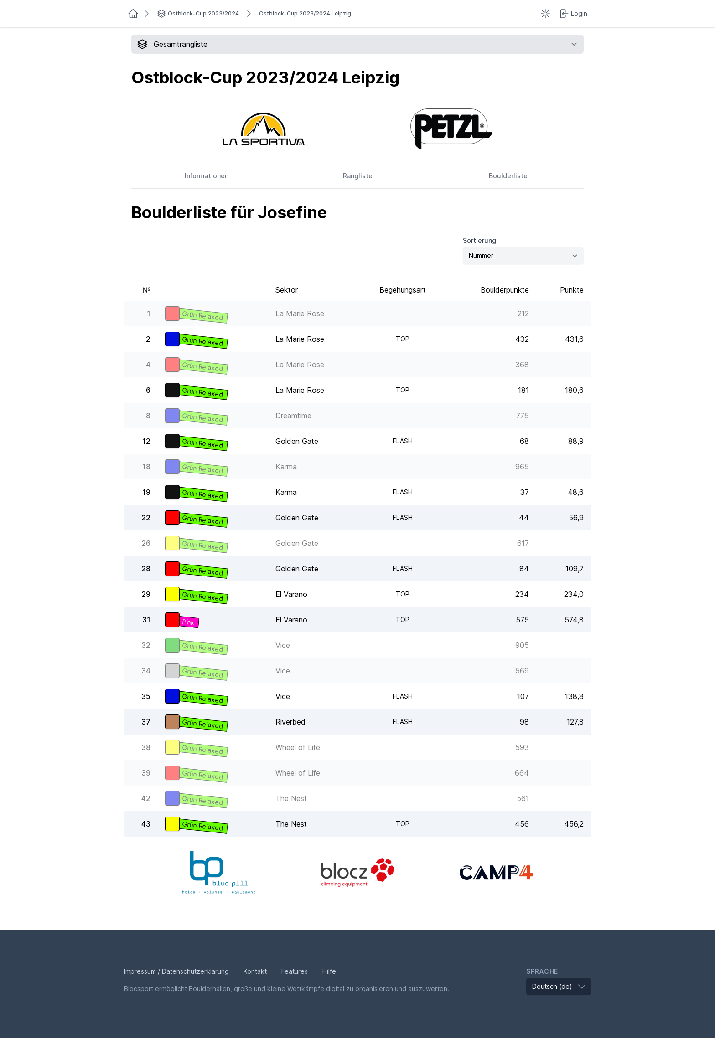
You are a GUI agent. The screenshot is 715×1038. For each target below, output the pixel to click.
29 (145, 594)
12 (146, 441)
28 (145, 568)
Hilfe (329, 971)
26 (145, 543)
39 (145, 772)
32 (145, 645)
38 (145, 747)
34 (145, 670)
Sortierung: (480, 240)
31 (146, 619)
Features (294, 971)
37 (145, 721)
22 (145, 517)
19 (146, 492)
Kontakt (255, 971)
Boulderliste (508, 176)
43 (145, 823)
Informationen (206, 176)
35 (145, 696)
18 (146, 466)
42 (145, 798)
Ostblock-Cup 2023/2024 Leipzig (305, 13)
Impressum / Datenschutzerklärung (176, 971)
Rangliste (358, 176)
